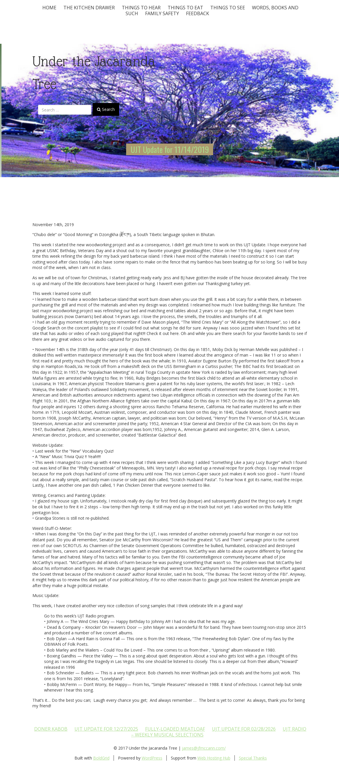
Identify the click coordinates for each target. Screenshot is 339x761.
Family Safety (162, 13)
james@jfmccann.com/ (204, 748)
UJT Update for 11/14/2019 (170, 149)
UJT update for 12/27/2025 (106, 729)
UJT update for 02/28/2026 (244, 729)
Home (49, 7)
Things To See (227, 7)
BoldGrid (101, 758)
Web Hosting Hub (213, 758)
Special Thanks (253, 758)
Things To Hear (141, 7)
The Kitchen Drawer (89, 7)
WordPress (152, 758)
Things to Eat (185, 7)
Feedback (197, 13)
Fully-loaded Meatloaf (175, 729)
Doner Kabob (50, 729)
